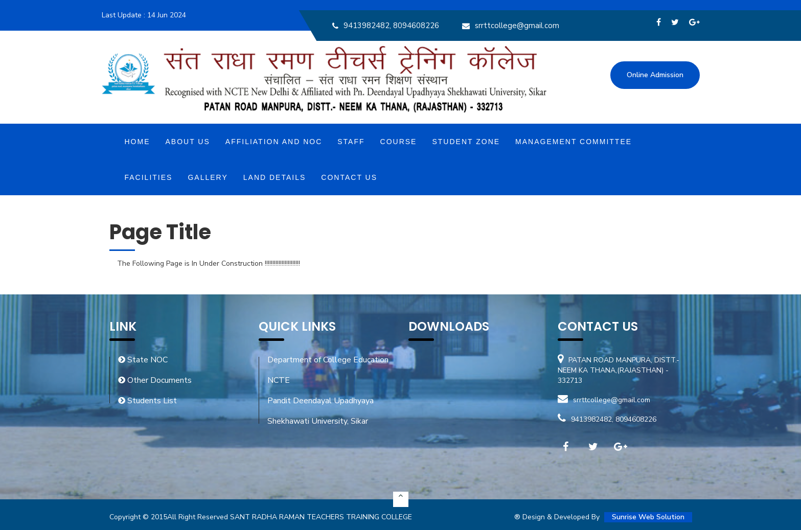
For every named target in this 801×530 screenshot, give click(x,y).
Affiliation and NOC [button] (273, 141)
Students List (147, 400)
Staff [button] (350, 141)
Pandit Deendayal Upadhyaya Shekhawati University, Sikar (320, 411)
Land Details (274, 177)
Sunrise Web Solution (648, 517)
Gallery (207, 177)
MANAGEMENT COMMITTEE (573, 141)
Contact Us (349, 177)
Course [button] (398, 141)
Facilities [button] (149, 177)
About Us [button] (188, 141)
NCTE (278, 380)
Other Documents (155, 380)
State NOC (143, 359)
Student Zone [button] (466, 141)
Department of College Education (327, 359)
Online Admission (655, 75)
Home (137, 141)
